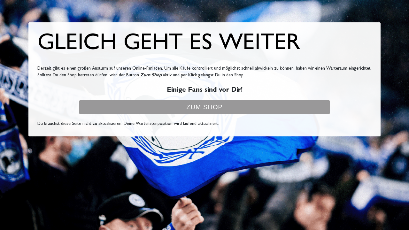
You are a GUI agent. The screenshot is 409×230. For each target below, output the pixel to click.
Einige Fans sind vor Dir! (205, 90)
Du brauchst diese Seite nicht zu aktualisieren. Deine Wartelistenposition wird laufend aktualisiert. (128, 124)
